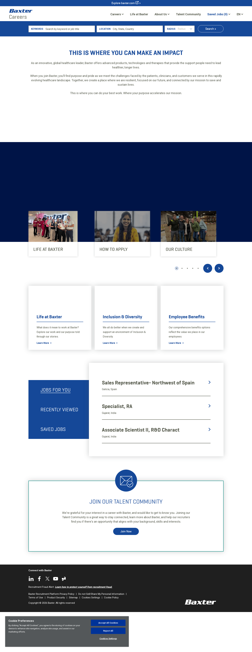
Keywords (37, 69)
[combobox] (137, 69)
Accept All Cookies (108, 623)
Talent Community (188, 15)
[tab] (58, 430)
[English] (240, 14)
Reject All (108, 631)
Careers (115, 14)
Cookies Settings (108, 638)
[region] (67, 631)
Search (209, 68)
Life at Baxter (139, 14)
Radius (171, 69)
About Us (161, 14)
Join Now (126, 571)
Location (105, 69)
